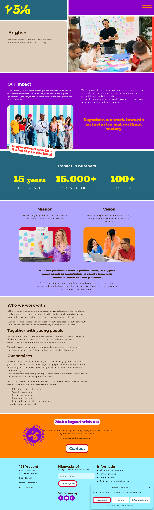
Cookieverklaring (114, 505)
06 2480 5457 (25, 478)
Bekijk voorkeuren (140, 500)
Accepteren (102, 500)
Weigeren (120, 500)
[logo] (17, 9)
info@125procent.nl (28, 483)
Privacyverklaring (128, 505)
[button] (149, 487)
